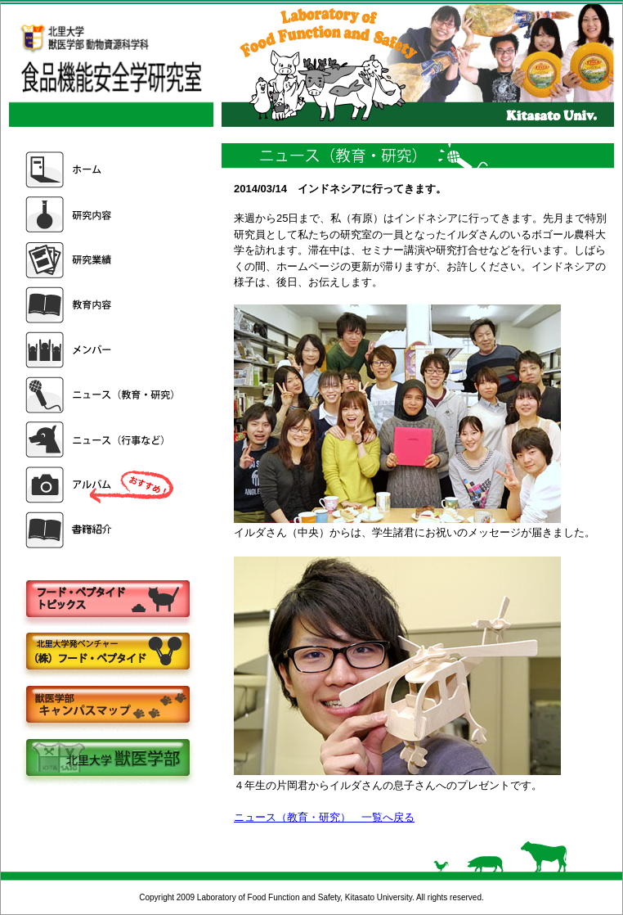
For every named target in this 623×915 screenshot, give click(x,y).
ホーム (101, 169)
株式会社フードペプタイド (107, 652)
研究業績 (101, 259)
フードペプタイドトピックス (107, 599)
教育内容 (101, 304)
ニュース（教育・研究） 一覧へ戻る (324, 817)
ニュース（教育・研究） (101, 394)
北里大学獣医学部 (107, 759)
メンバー (101, 349)
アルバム (101, 485)
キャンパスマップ (107, 705)
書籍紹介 (101, 530)
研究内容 (101, 214)
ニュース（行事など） (101, 439)
